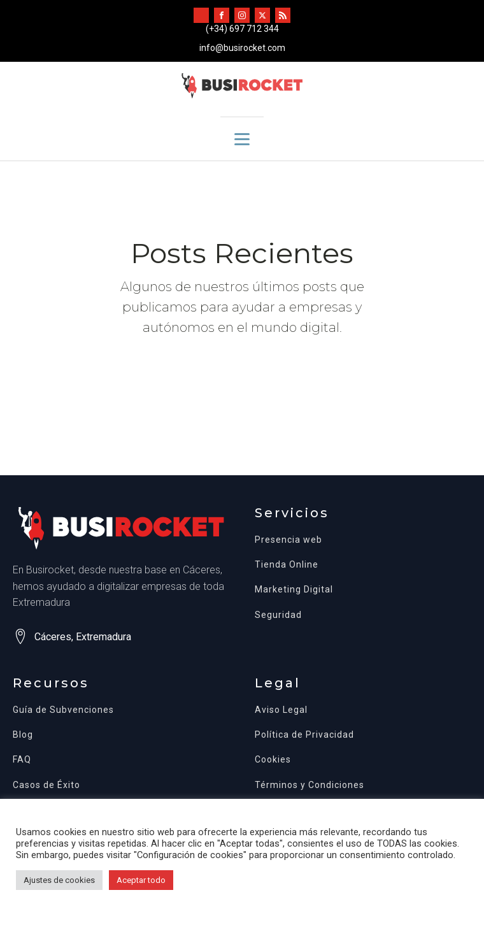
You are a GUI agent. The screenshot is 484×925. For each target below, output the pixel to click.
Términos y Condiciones (309, 785)
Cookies (273, 759)
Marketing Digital (294, 589)
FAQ (22, 759)
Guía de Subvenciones (63, 710)
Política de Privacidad (304, 735)
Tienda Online (286, 565)
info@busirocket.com (242, 48)
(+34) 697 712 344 (242, 29)
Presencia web (288, 540)
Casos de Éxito (46, 785)
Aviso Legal (281, 710)
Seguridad (278, 615)
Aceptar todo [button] (141, 880)
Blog (23, 735)
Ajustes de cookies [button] (59, 880)
